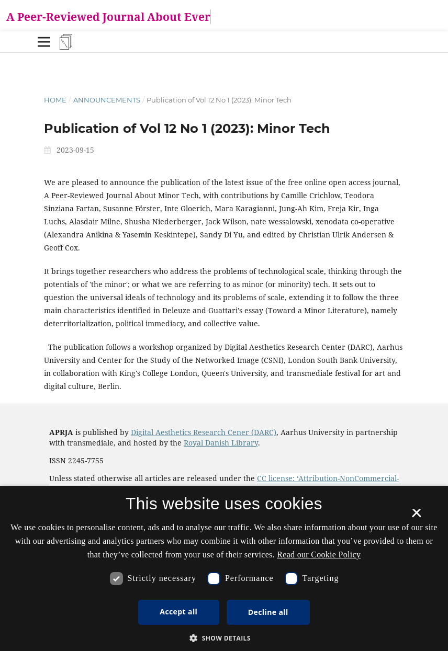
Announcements (106, 100)
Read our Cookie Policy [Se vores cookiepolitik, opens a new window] (319, 554)
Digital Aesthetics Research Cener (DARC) (203, 432)
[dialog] (224, 568)
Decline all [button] (268, 612)
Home (55, 100)
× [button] (416, 516)
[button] (224, 638)
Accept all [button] (178, 611)
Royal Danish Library (221, 443)
